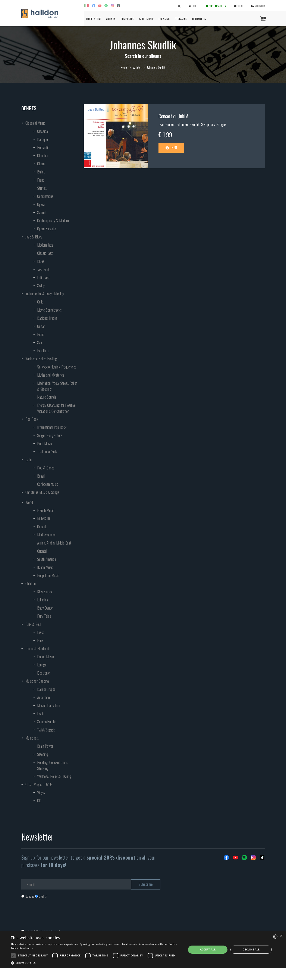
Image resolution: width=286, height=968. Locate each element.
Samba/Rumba (46, 721)
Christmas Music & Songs (42, 492)
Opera (41, 204)
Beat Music (44, 443)
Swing (41, 285)
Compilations (45, 196)
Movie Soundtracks (49, 310)
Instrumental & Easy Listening (44, 293)
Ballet (41, 172)
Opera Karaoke (46, 228)
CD (39, 800)
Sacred (41, 212)
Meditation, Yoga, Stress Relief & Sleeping (57, 386)
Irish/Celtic (44, 518)
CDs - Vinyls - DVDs (38, 784)
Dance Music (45, 656)
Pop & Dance (45, 468)
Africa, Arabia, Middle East (54, 543)
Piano (40, 180)
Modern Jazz (45, 245)
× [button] (281, 936)
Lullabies (42, 599)
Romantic (43, 147)
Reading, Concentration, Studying (52, 765)
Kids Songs (44, 591)
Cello (40, 302)
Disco (40, 632)
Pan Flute (43, 350)
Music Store (93, 19)
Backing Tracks (47, 318)
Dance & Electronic (37, 648)
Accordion (43, 697)
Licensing (164, 19)
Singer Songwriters (49, 435)
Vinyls (41, 792)
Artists (111, 19)
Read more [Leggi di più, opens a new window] (26, 948)
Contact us (199, 19)
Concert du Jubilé (173, 116)
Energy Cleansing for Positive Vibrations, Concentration (56, 408)
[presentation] (53, 915)
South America (46, 559)
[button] (96, 963)
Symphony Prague (214, 124)
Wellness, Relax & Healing (54, 776)
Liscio (40, 713)
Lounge (42, 665)
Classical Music (35, 123)
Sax (39, 342)
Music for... (32, 738)
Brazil (41, 476)
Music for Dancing (37, 681)
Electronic (43, 673)
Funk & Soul (33, 624)
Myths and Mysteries (50, 375)
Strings (42, 188)
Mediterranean (46, 534)
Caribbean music (47, 484)
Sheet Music (146, 19)
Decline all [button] (251, 949)
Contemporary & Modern (53, 220)
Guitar (41, 326)
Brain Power (45, 746)
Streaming (181, 19)
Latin (28, 459)
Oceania (42, 526)
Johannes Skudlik (187, 124)
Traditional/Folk (47, 451)
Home (124, 67)
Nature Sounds (46, 397)
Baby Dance (45, 608)
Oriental (42, 551)
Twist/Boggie (46, 730)
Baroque (42, 139)
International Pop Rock (51, 427)
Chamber (42, 155)
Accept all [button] (208, 949)
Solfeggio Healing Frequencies (56, 367)
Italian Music (45, 567)
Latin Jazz (43, 277)
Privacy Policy (49, 931)
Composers (127, 19)
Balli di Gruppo (46, 689)
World (29, 502)
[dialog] (143, 949)
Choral (41, 163)
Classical (42, 131)
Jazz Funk (43, 269)
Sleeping (42, 754)
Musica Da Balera (48, 705)
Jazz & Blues (33, 237)
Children (30, 583)
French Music (45, 510)
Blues (40, 261)
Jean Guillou (166, 124)
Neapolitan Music (48, 575)
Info (171, 147)
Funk (40, 640)
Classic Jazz (45, 253)
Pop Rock (31, 419)
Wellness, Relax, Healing (41, 358)
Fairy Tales (44, 616)
